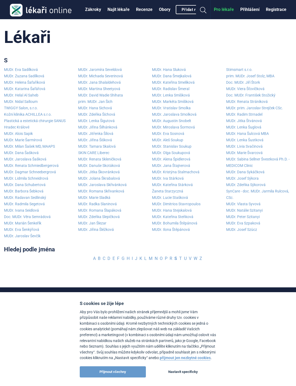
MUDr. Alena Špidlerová (171, 159)
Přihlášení (249, 9)
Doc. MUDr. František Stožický (250, 95)
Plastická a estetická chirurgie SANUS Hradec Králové (35, 124)
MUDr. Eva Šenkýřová (21, 229)
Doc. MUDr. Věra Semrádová (27, 217)
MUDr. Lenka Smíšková (171, 95)
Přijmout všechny (112, 372)
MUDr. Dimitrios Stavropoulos (176, 204)
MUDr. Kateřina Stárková (172, 185)
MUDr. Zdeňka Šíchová (96, 114)
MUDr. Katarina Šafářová (24, 89)
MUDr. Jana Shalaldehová (99, 82)
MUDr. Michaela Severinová (100, 76)
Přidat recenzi (195, 9)
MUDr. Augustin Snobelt (171, 121)
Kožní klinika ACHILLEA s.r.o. (28, 114)
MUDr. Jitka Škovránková (99, 172)
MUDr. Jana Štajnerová (171, 165)
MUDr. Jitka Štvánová (244, 121)
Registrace (276, 9)
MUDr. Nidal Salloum (21, 101)
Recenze (144, 9)
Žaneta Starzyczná (167, 191)
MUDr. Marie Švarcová (244, 153)
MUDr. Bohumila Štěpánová (174, 223)
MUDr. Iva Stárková (168, 178)
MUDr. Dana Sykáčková (245, 172)
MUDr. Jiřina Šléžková (96, 229)
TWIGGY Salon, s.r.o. (21, 108)
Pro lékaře (224, 9)
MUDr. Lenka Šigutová (96, 121)
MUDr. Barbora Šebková (23, 191)
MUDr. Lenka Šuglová (243, 127)
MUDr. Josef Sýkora (242, 178)
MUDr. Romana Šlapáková (99, 210)
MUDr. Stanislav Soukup (171, 146)
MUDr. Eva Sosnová (168, 133)
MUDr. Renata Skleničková (99, 159)
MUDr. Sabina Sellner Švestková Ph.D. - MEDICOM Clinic (258, 162)
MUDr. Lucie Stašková (170, 197)
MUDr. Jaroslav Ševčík (22, 236)
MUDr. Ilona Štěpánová (171, 229)
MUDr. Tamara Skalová (97, 146)
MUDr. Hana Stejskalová (172, 210)
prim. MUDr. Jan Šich (95, 101)
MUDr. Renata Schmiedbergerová (31, 165)
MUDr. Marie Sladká (94, 197)
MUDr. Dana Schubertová (25, 185)
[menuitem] (93, 9)
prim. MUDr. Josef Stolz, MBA (250, 76)
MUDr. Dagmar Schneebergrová (30, 172)
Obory (164, 9)
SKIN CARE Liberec (93, 153)
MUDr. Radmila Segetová (24, 204)
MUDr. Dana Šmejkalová (171, 76)
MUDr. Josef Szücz (241, 229)
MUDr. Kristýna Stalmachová (175, 172)
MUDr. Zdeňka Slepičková (99, 217)
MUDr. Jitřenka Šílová (95, 133)
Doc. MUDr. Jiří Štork (243, 82)
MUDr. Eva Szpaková (243, 223)
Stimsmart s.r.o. (239, 69)
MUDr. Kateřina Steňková (172, 217)
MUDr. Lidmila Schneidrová (26, 178)
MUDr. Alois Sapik (18, 133)
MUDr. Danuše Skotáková (99, 165)
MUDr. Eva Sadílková (21, 69)
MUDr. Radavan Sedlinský (25, 197)
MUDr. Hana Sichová (95, 108)
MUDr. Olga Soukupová (171, 153)
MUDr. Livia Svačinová (244, 146)
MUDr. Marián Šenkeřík (22, 223)
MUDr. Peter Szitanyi (243, 217)
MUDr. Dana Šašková (21, 153)
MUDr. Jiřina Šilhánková (97, 127)
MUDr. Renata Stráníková (247, 101)
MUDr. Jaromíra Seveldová (100, 69)
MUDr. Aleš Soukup (167, 140)
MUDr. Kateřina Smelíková (173, 82)
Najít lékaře (118, 9)
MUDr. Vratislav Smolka (171, 108)
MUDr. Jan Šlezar (92, 223)
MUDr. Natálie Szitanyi (244, 210)
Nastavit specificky (183, 372)
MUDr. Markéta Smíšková (173, 101)
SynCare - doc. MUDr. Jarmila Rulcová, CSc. (257, 194)
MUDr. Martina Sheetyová (99, 89)
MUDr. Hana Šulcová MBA (247, 133)
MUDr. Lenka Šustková (244, 140)
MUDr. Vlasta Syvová (243, 204)
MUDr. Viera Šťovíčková (245, 89)
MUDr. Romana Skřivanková (101, 191)
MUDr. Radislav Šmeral (170, 89)
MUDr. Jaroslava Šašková (25, 159)
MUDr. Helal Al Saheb (21, 95)
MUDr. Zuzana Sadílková (24, 76)
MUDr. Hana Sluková (169, 69)
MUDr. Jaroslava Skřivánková (102, 185)
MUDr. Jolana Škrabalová (99, 178)
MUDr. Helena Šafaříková (24, 82)
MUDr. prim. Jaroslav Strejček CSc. (254, 108)
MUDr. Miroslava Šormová (173, 127)
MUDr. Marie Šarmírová (23, 140)
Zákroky (93, 9)
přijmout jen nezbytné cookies (185, 358)
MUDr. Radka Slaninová (97, 204)
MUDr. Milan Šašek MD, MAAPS (29, 146)
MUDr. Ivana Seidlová (21, 210)
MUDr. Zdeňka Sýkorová (246, 185)
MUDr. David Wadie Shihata (100, 95)
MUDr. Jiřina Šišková (95, 140)
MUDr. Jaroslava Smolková (174, 114)
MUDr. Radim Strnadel (244, 114)
